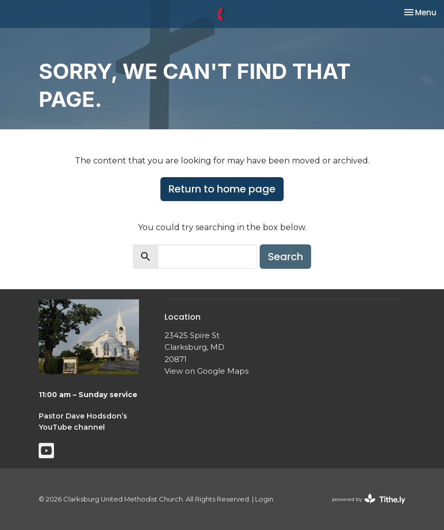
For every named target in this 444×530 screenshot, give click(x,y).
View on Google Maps (206, 371)
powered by (368, 499)
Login (264, 499)
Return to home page (222, 189)
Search (285, 256)
